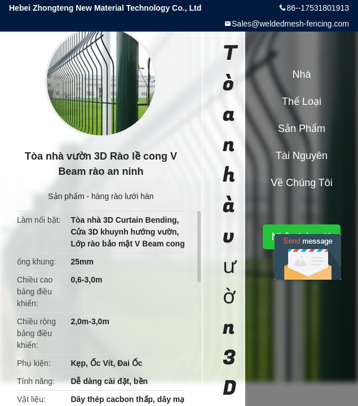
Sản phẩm (66, 196)
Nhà (301, 74)
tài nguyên (302, 155)
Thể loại (301, 101)
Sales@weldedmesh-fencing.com (290, 23)
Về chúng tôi (302, 182)
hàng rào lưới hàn (122, 196)
